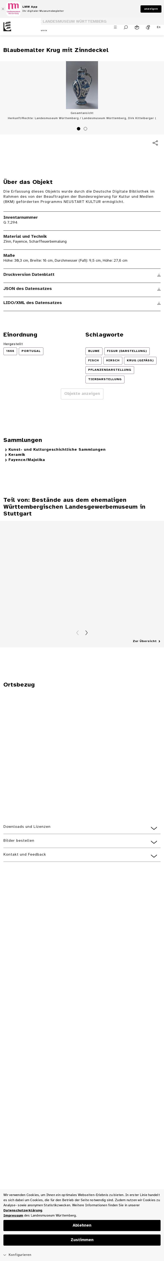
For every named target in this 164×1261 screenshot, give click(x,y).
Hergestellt (13, 344)
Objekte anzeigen (82, 394)
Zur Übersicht (145, 641)
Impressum (13, 1215)
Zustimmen (82, 1240)
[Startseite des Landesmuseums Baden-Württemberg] (20, 29)
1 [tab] (79, 129)
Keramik (17, 455)
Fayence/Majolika (27, 460)
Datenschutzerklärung (22, 1210)
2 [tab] (86, 129)
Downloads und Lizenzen (27, 827)
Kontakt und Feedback (24, 855)
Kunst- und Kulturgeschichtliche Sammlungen (57, 450)
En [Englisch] (159, 27)
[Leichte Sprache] (137, 27)
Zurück (77, 633)
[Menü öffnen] (115, 27)
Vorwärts (86, 633)
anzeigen (151, 8)
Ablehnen (82, 1225)
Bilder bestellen (18, 841)
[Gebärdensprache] (148, 27)
